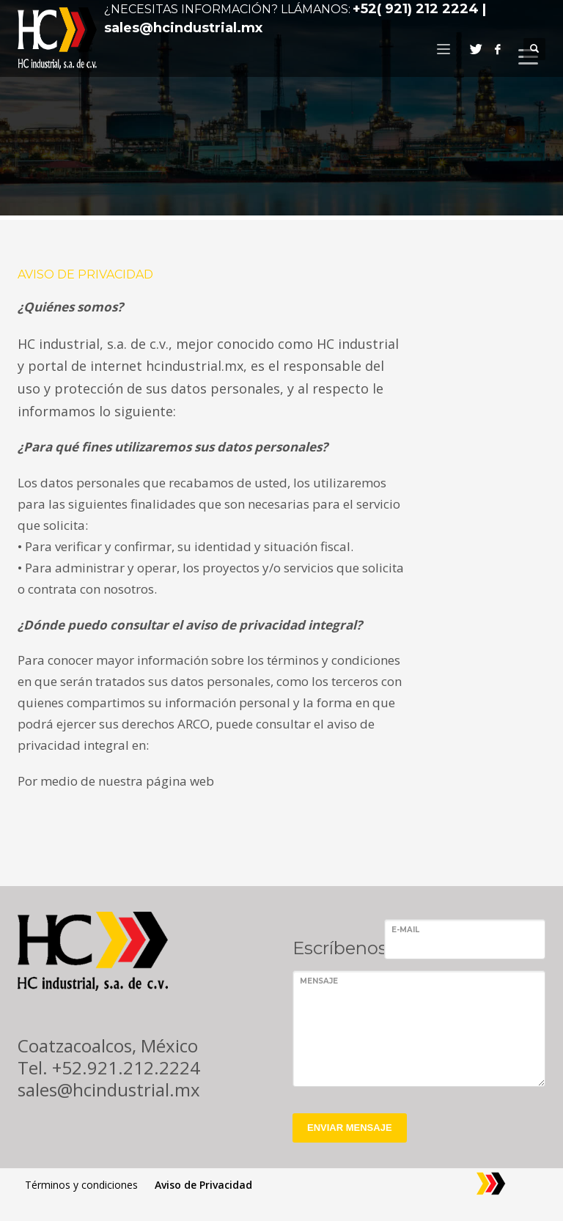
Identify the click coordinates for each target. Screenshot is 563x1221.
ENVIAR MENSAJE (349, 1127)
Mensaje (319, 981)
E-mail (405, 929)
